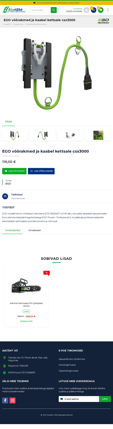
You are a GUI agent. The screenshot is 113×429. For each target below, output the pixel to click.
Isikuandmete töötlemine (72, 364)
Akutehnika (18, 24)
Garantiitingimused (68, 375)
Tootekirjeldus (13, 234)
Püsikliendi (76, 9)
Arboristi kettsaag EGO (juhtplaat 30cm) (21, 309)
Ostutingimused (67, 369)
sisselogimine (73, 11)
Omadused (39, 234)
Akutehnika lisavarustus (36, 24)
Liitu (105, 404)
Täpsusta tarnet (18, 202)
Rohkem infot (21, 326)
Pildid (8, 121)
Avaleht (7, 24)
